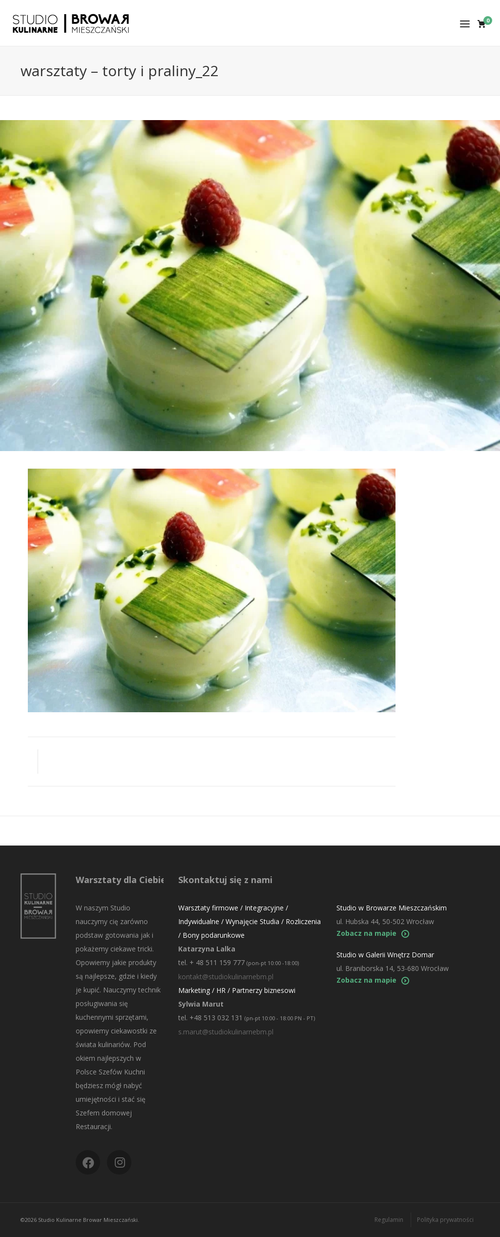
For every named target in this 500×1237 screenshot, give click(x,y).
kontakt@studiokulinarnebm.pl (225, 976)
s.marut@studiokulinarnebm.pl (225, 1031)
